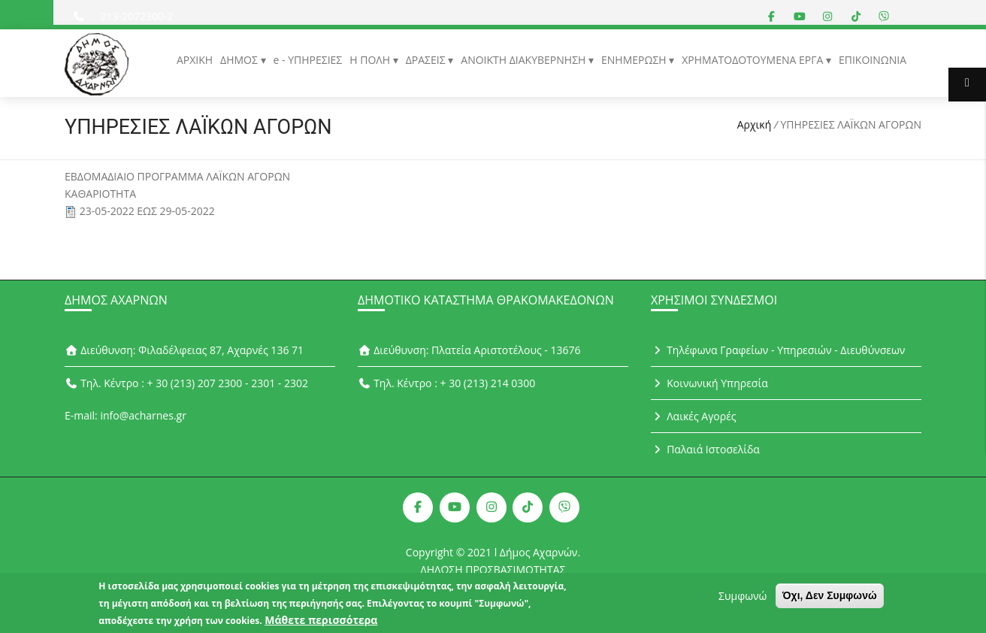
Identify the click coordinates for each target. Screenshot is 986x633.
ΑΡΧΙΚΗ (195, 60)
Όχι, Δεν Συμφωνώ (829, 600)
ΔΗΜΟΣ (240, 60)
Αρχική (754, 124)
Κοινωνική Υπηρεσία (709, 383)
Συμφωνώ (742, 600)
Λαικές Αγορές (693, 416)
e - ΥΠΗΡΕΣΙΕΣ (308, 60)
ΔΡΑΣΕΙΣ (427, 60)
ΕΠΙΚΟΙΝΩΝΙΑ (872, 60)
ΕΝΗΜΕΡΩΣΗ (635, 60)
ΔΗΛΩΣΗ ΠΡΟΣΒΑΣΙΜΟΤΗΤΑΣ (493, 569)
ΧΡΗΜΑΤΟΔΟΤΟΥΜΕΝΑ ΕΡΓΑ (754, 60)
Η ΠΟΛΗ (370, 60)
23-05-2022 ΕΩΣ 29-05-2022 (147, 211)
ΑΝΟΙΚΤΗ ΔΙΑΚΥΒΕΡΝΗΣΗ (524, 60)
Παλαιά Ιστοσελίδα (705, 449)
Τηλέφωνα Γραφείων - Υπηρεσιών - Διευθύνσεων (778, 350)
